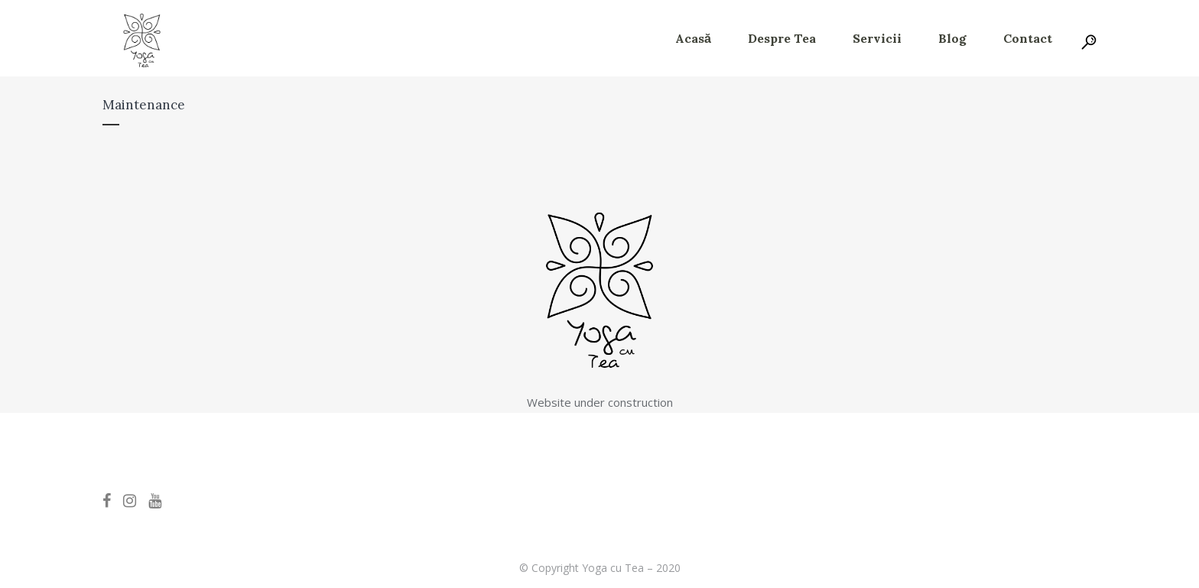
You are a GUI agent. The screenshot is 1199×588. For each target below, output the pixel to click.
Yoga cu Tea (613, 567)
